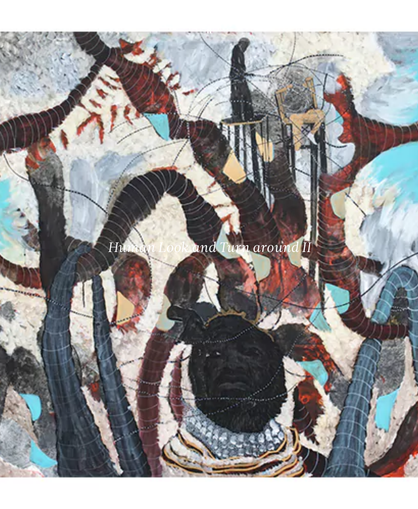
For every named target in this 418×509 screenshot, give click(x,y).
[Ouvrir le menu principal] (401, 12)
